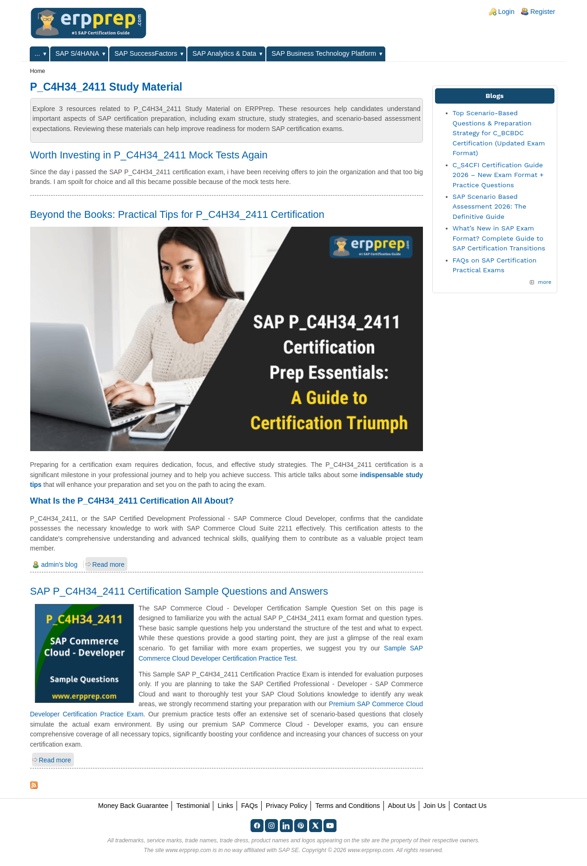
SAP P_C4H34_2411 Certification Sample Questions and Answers (179, 591)
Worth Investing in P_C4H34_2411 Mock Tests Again (149, 155)
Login (506, 11)
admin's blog (59, 564)
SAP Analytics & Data (224, 53)
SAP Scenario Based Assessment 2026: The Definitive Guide (490, 206)
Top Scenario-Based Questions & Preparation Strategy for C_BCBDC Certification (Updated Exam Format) (499, 133)
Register (542, 11)
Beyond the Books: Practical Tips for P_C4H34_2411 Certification (177, 214)
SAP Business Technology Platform (323, 53)
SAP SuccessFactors (145, 53)
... (37, 53)
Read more (108, 564)
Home (38, 71)
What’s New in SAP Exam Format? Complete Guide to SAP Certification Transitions (499, 238)
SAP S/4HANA (77, 53)
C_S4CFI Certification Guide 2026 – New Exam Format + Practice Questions (498, 175)
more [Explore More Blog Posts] (544, 282)
